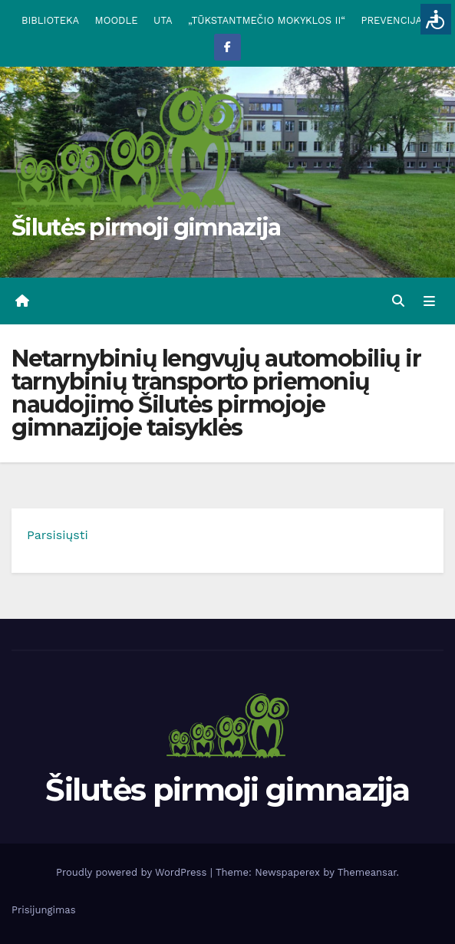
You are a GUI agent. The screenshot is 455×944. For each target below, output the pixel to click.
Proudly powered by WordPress (133, 872)
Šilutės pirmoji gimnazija (146, 227)
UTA (162, 20)
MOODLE (116, 20)
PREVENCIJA (392, 20)
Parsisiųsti (57, 535)
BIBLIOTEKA (50, 20)
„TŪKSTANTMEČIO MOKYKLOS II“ (266, 20)
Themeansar (367, 872)
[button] (398, 301)
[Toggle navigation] (429, 301)
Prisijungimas (44, 910)
